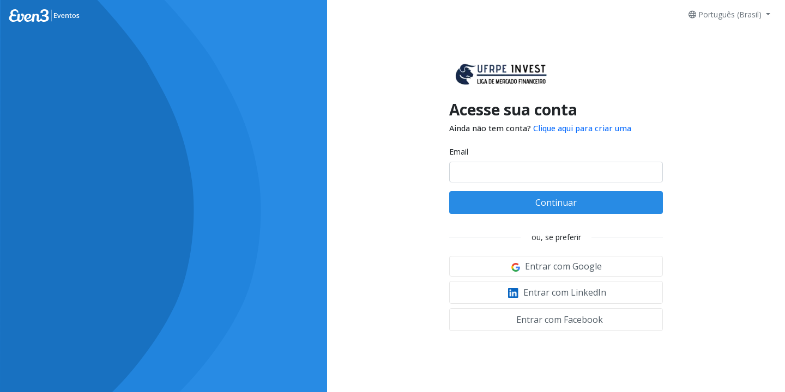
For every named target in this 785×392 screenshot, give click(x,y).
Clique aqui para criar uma (582, 128)
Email (458, 151)
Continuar (556, 203)
